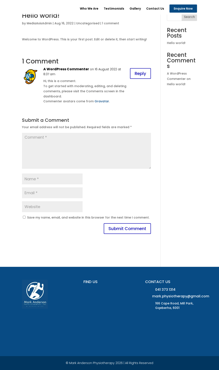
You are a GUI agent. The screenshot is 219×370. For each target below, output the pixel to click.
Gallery (135, 9)
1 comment (110, 23)
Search (189, 17)
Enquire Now (183, 8)
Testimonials (114, 9)
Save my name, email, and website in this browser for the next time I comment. (88, 217)
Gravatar (102, 101)
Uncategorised (87, 23)
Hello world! (176, 43)
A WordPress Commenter (66, 69)
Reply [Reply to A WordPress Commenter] (140, 73)
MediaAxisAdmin (39, 23)
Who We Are (89, 9)
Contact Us (155, 9)
